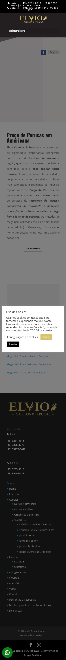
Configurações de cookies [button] (22, 337)
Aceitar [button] (46, 337)
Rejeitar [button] (13, 344)
